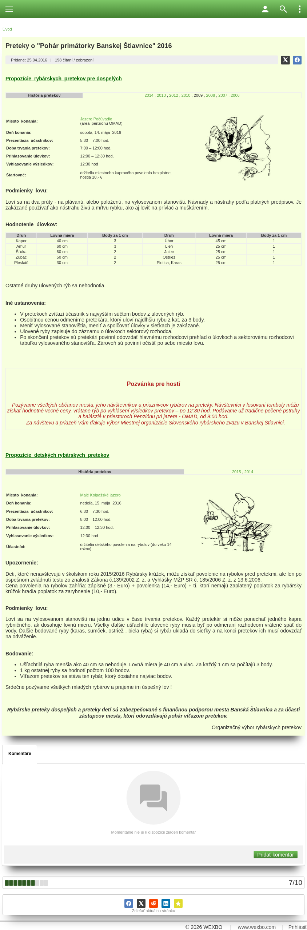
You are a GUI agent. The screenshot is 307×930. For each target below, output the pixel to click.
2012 (173, 95)
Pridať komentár (275, 855)
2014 (149, 95)
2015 (236, 472)
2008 (210, 95)
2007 (222, 95)
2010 (187, 95)
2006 (235, 95)
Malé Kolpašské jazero (100, 495)
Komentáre (19, 753)
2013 (161, 95)
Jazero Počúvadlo (96, 119)
